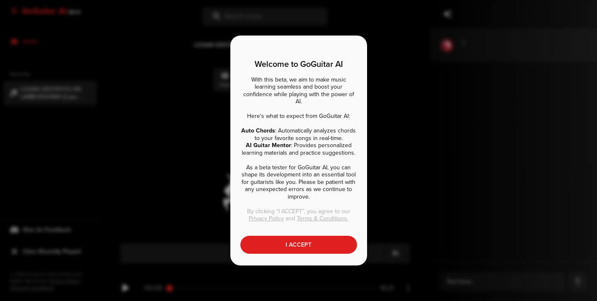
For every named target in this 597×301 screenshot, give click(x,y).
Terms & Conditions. (322, 218)
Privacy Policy (266, 218)
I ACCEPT (298, 244)
